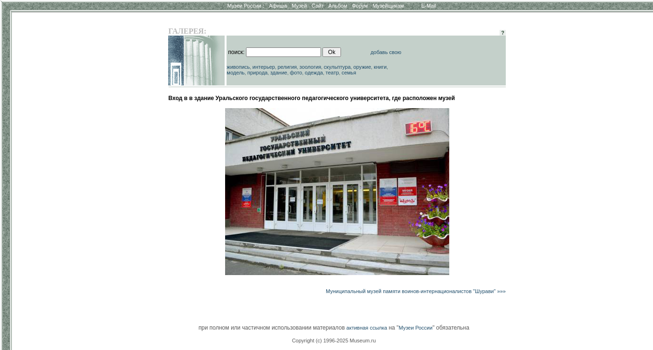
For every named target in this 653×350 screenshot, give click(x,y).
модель (236, 72)
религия (287, 67)
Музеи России (245, 6)
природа (257, 72)
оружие (362, 67)
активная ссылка (366, 328)
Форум (360, 6)
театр (332, 72)
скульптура (337, 67)
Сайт (317, 6)
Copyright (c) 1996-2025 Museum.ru (334, 340)
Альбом (338, 6)
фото (296, 72)
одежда (314, 72)
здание (278, 72)
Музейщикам (388, 6)
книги (380, 67)
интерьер (264, 67)
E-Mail (428, 6)
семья (348, 72)
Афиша (278, 6)
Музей (299, 6)
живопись (238, 67)
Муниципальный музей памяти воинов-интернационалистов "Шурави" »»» (416, 291)
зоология (311, 67)
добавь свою (385, 52)
